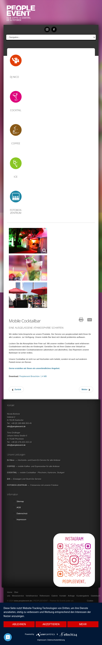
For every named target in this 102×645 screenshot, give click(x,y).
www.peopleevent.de (23, 601)
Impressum (41, 640)
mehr (83, 624)
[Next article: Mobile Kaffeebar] (86, 389)
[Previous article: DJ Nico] (16, 389)
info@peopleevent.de (16, 426)
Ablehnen (19, 624)
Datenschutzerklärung (56, 640)
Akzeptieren (51, 624)
